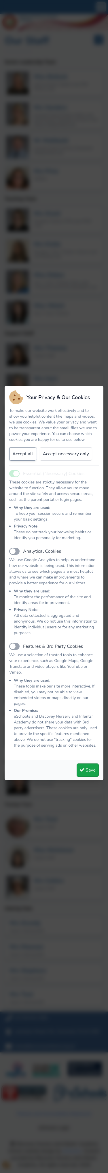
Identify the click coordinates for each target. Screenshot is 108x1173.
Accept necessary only (66, 454)
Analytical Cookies (42, 551)
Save (88, 770)
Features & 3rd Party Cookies (53, 646)
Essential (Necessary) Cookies (54, 473)
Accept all (22, 454)
